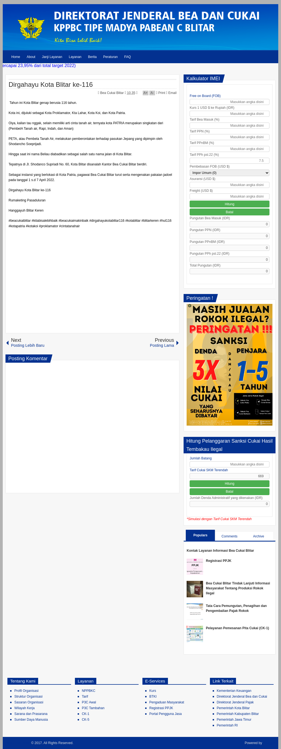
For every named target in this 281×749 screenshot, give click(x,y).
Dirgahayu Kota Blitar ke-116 (51, 84)
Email (171, 93)
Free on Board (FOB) (205, 96)
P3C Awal (89, 702)
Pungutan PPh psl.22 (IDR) (209, 254)
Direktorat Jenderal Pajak (235, 702)
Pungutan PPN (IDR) (205, 230)
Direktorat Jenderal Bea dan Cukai (242, 696)
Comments (229, 536)
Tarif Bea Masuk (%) (204, 119)
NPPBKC (88, 691)
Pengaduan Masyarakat (166, 702)
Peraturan (110, 57)
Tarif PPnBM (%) (202, 143)
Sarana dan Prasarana (30, 714)
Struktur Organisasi (28, 696)
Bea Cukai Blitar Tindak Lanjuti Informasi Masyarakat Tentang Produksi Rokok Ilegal (238, 588)
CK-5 (85, 720)
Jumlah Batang (201, 458)
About (31, 57)
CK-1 (85, 714)
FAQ (127, 57)
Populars (200, 535)
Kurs (152, 691)
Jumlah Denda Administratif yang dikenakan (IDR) (226, 498)
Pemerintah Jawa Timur (234, 720)
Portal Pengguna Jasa (165, 714)
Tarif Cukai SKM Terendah (209, 470)
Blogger (269, 743)
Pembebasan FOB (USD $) (209, 166)
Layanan (75, 57)
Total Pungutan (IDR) (205, 265)
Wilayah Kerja (24, 708)
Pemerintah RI (227, 725)
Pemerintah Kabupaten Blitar (238, 714)
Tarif (85, 696)
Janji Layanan (52, 57)
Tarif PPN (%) (200, 131)
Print (160, 93)
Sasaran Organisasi (28, 702)
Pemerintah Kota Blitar (233, 708)
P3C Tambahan (93, 708)
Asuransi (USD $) (202, 179)
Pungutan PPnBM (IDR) (207, 242)
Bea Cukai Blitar (112, 93)
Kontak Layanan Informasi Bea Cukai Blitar (220, 551)
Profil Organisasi (26, 691)
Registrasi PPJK (218, 561)
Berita (92, 57)
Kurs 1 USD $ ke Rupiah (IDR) (212, 108)
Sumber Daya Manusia (31, 720)
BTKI (153, 696)
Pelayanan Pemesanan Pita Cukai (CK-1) (237, 628)
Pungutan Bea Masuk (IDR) (210, 218)
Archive (258, 536)
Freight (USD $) (201, 191)
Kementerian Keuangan (234, 691)
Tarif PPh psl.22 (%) (204, 155)
